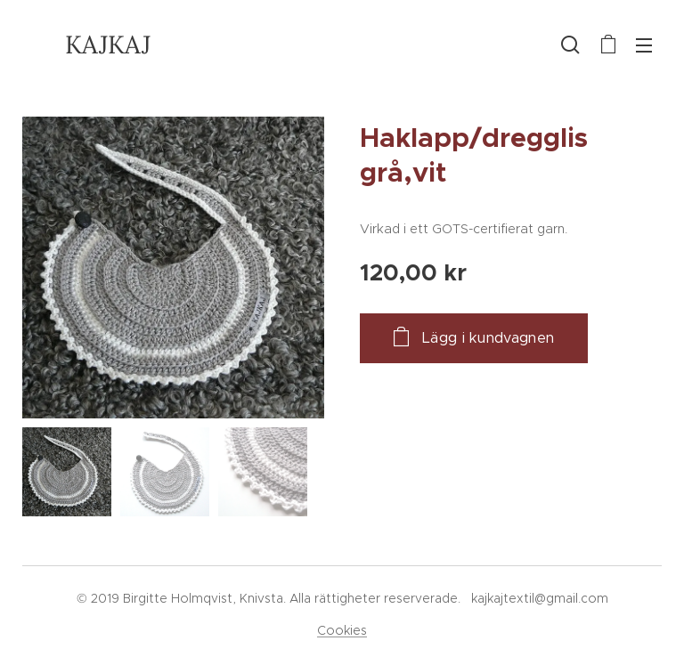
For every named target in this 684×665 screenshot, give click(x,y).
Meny (644, 45)
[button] (570, 44)
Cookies (342, 630)
